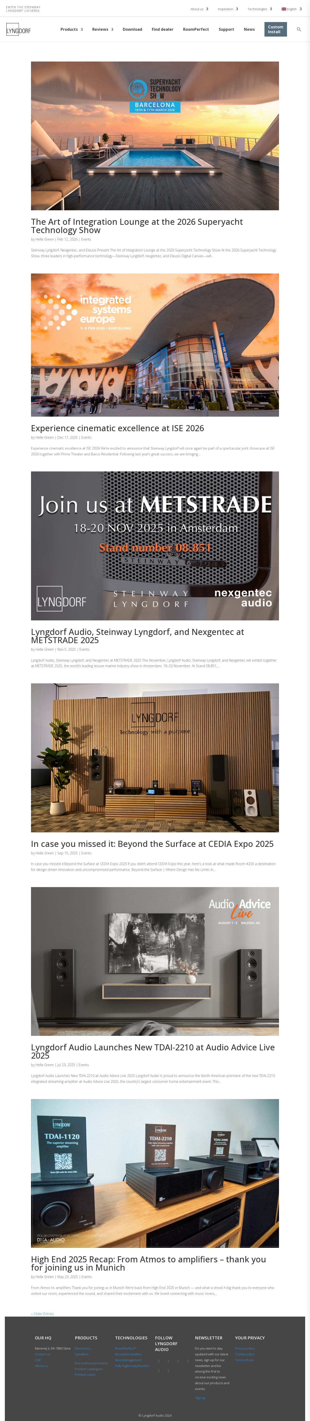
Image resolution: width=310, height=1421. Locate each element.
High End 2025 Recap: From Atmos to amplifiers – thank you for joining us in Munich (148, 1263)
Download (132, 29)
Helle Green (45, 239)
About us (197, 9)
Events (86, 239)
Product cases (85, 1374)
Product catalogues (89, 1369)
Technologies (257, 9)
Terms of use (244, 1360)
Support (226, 29)
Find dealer (162, 29)
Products (69, 29)
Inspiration (225, 9)
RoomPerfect (196, 29)
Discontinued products (91, 1363)
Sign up (200, 1398)
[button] (299, 29)
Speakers (81, 1354)
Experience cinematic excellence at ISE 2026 (117, 428)
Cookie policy (244, 1354)
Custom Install (275, 29)
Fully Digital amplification (132, 1366)
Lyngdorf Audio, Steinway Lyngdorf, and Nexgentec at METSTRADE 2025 (137, 636)
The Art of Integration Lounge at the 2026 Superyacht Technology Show (137, 225)
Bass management (128, 1360)
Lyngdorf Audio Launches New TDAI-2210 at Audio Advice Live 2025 (153, 1051)
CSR (38, 1360)
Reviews (100, 29)
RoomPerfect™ (125, 1348)
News (249, 29)
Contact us (42, 1354)
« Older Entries (42, 1314)
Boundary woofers (128, 1354)
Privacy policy (245, 1348)
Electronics (83, 1348)
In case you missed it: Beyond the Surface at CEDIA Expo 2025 (152, 843)
